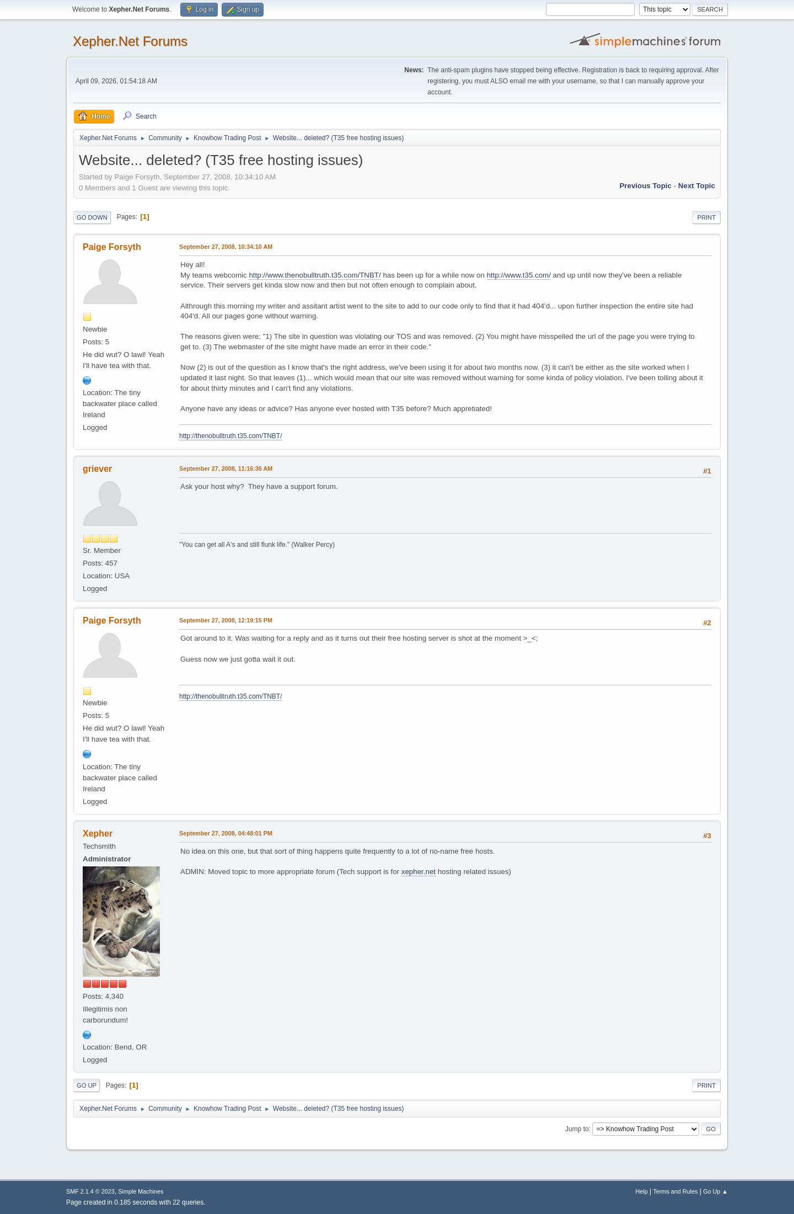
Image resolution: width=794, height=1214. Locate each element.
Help (642, 1191)
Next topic (696, 186)
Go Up (86, 1085)
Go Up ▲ (715, 1191)
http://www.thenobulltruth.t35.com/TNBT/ (314, 275)
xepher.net (418, 871)
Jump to (577, 1128)
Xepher (97, 833)
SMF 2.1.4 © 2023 (90, 1191)
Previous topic (645, 186)
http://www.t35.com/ (519, 275)
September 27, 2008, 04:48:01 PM (225, 833)
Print (706, 217)
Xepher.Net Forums (130, 41)
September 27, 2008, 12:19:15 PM (225, 620)
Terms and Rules (675, 1191)
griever (97, 468)
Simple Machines (140, 1191)
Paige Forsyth (112, 247)
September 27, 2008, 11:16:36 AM (225, 468)
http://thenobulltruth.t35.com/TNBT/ (230, 436)
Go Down (92, 217)
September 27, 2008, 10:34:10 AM (225, 246)
